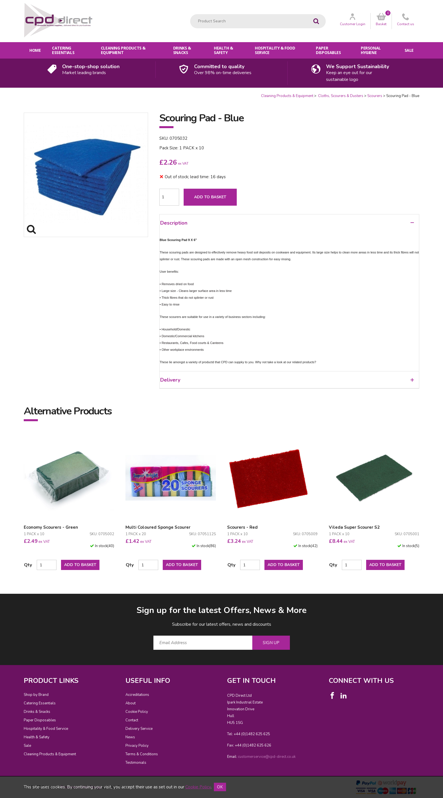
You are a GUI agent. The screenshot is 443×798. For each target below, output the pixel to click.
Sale (409, 50)
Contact (131, 720)
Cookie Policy (136, 711)
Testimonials (135, 762)
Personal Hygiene (371, 50)
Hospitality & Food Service (275, 50)
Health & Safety (223, 50)
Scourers (374, 95)
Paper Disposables (328, 50)
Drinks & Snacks (182, 50)
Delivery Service (139, 728)
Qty (28, 565)
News (130, 737)
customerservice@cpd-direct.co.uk (267, 756)
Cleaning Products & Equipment (123, 50)
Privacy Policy (137, 745)
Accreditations (137, 694)
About (130, 703)
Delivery (287, 380)
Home (35, 50)
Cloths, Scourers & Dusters (340, 95)
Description (287, 223)
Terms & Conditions (141, 754)
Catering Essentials (63, 50)
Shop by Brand (36, 694)
